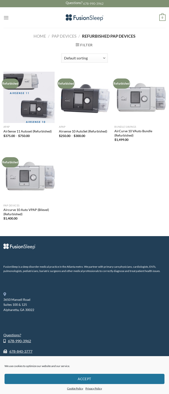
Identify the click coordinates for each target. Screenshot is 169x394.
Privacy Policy (93, 388)
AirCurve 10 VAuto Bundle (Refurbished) (133, 133)
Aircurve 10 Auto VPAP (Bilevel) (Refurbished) (26, 212)
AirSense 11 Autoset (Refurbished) (27, 131)
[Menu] (6, 17)
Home (40, 36)
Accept (84, 379)
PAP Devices (64, 36)
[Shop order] (84, 58)
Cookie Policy (75, 388)
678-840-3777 (20, 351)
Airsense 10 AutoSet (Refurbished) (83, 131)
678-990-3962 (93, 3)
